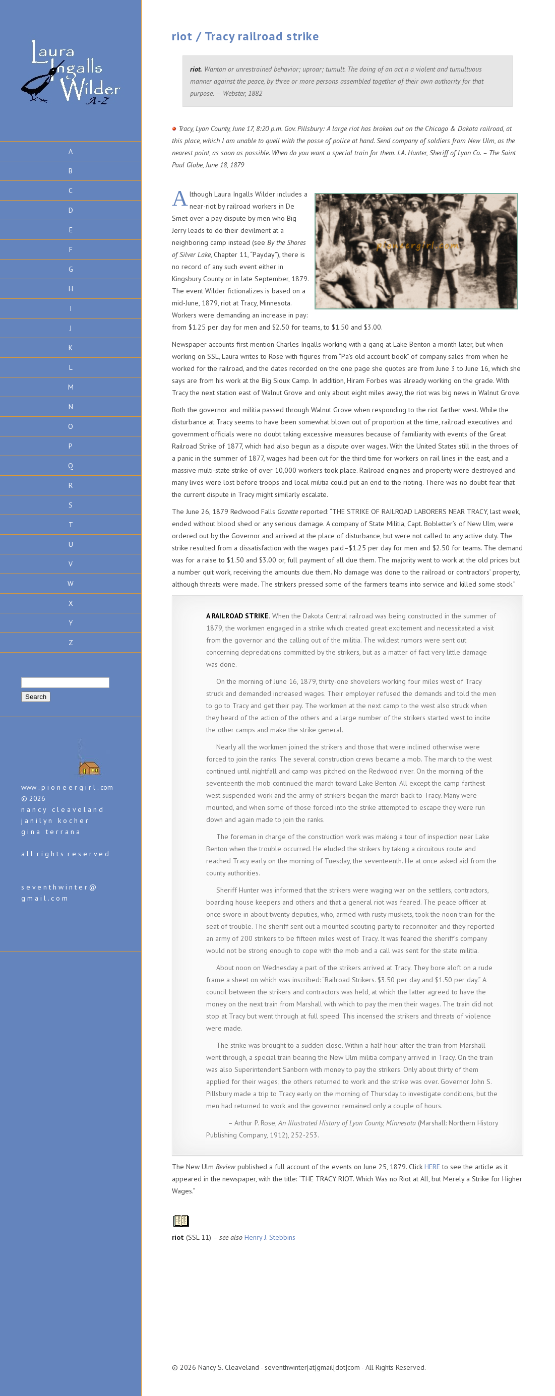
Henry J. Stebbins (269, 1237)
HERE (433, 1166)
